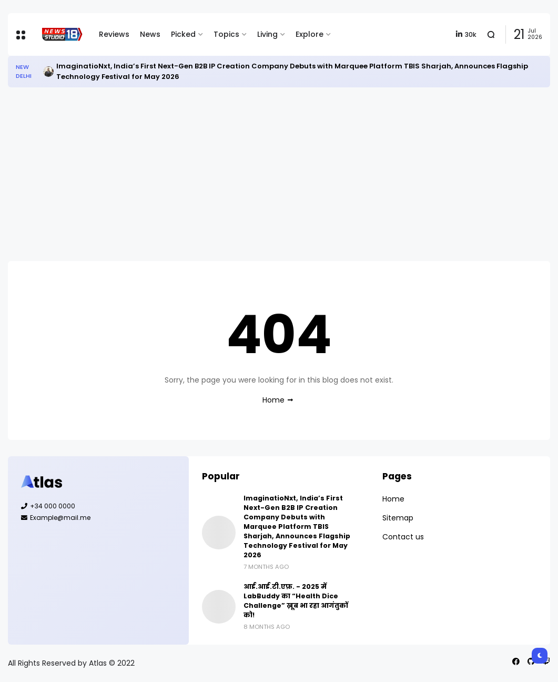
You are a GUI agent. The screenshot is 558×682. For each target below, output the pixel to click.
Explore (309, 34)
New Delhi (24, 71)
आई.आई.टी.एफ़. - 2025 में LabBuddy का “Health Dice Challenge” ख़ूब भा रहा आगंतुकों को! (296, 600)
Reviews (114, 34)
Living (267, 34)
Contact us (403, 536)
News (150, 34)
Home (273, 400)
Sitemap (397, 518)
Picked (183, 34)
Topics (226, 34)
